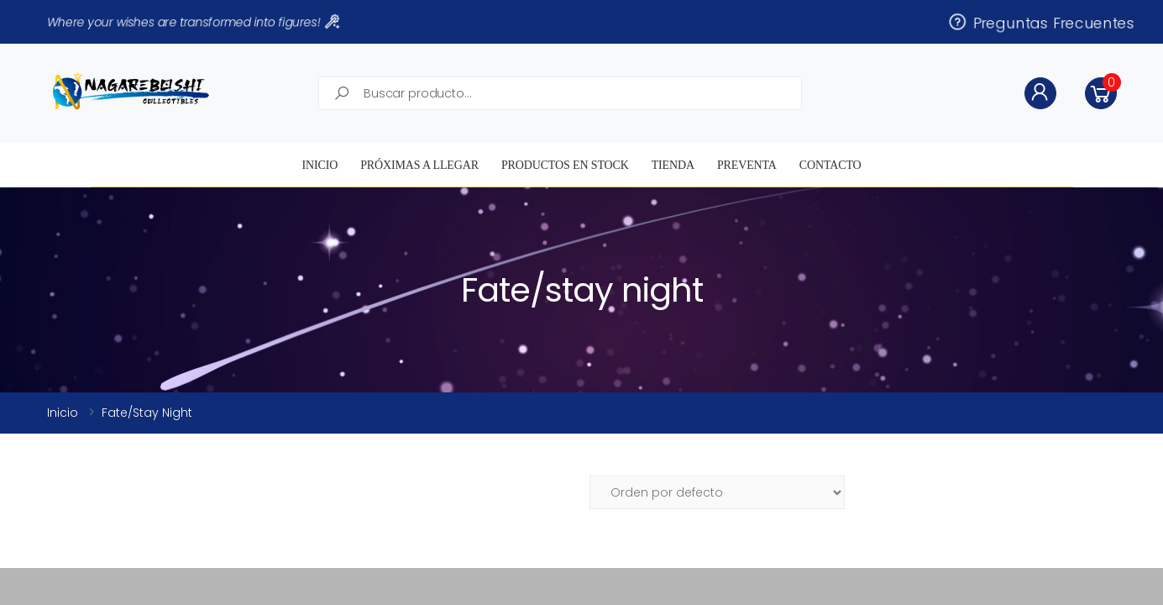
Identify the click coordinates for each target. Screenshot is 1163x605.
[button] (1101, 93)
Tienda (673, 165)
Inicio (319, 165)
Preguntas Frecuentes (1040, 22)
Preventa (747, 165)
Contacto (830, 165)
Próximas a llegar (419, 165)
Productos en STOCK (565, 165)
